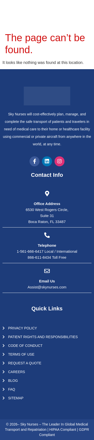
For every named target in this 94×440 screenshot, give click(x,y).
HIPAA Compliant (63, 430)
